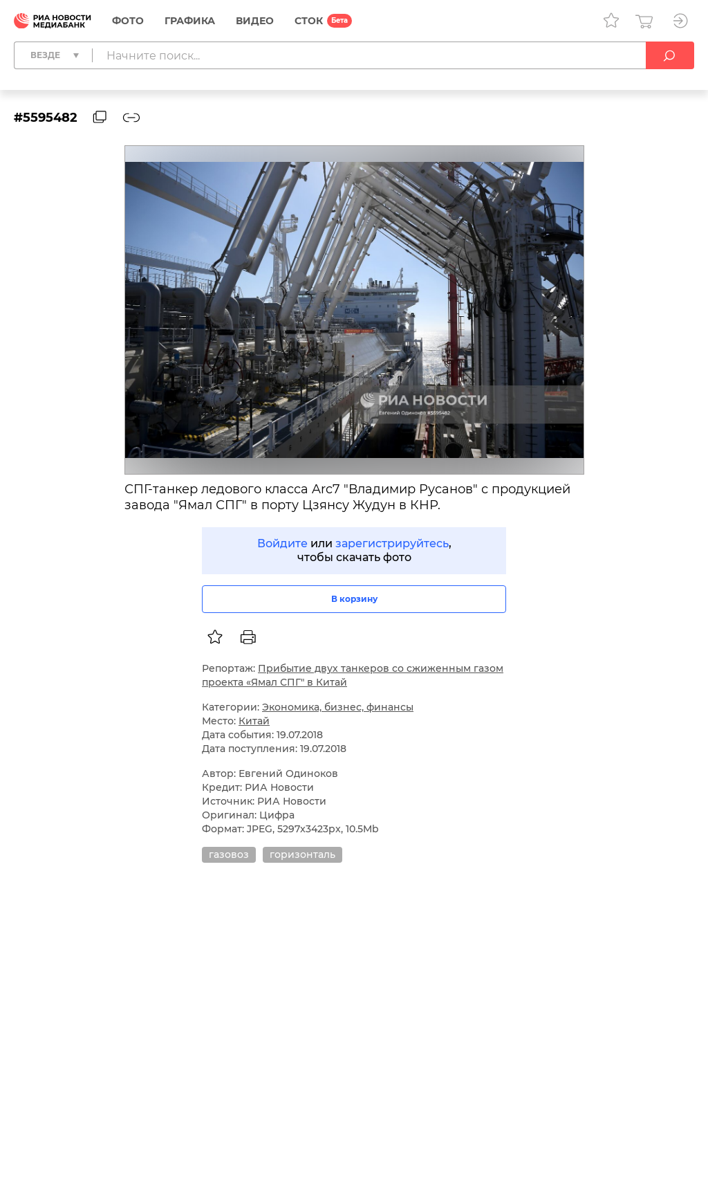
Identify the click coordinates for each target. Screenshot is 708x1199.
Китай (254, 721)
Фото (128, 21)
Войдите (282, 543)
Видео (255, 21)
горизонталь (302, 854)
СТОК (309, 21)
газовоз (229, 854)
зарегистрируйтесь (392, 543)
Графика (190, 21)
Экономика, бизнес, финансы (337, 707)
